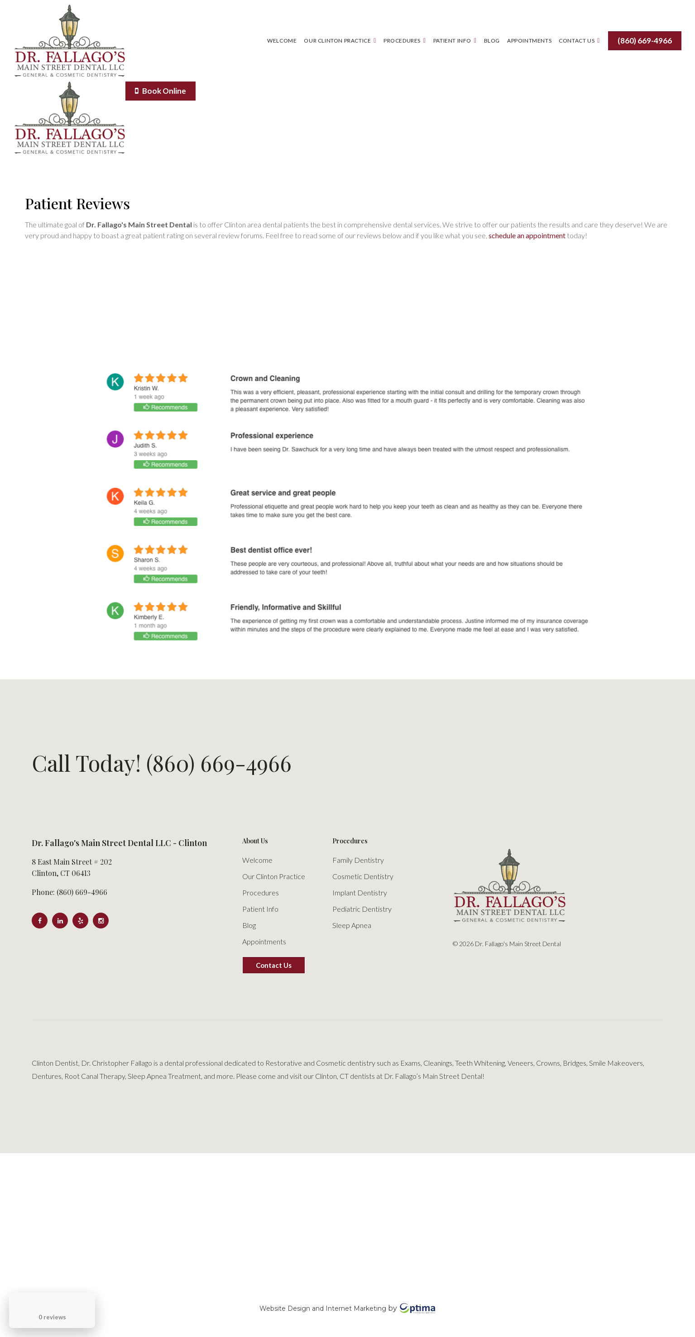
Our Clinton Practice (340, 40)
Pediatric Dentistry (362, 908)
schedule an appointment (527, 235)
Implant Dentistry (359, 892)
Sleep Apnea (351, 925)
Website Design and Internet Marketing (322, 1308)
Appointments (529, 40)
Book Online (160, 91)
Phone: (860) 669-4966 (69, 892)
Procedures (404, 40)
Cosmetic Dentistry (362, 876)
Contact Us (579, 40)
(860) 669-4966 (645, 40)
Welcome (282, 40)
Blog (492, 40)
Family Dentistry (358, 860)
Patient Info (455, 40)
